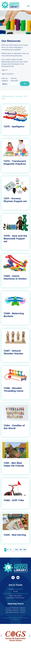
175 (20, 550)
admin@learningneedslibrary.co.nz (15, 593)
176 (24, 550)
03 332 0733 (18, 589)
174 (16, 550)
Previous (1, 636)
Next (29, 636)
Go (25, 83)
